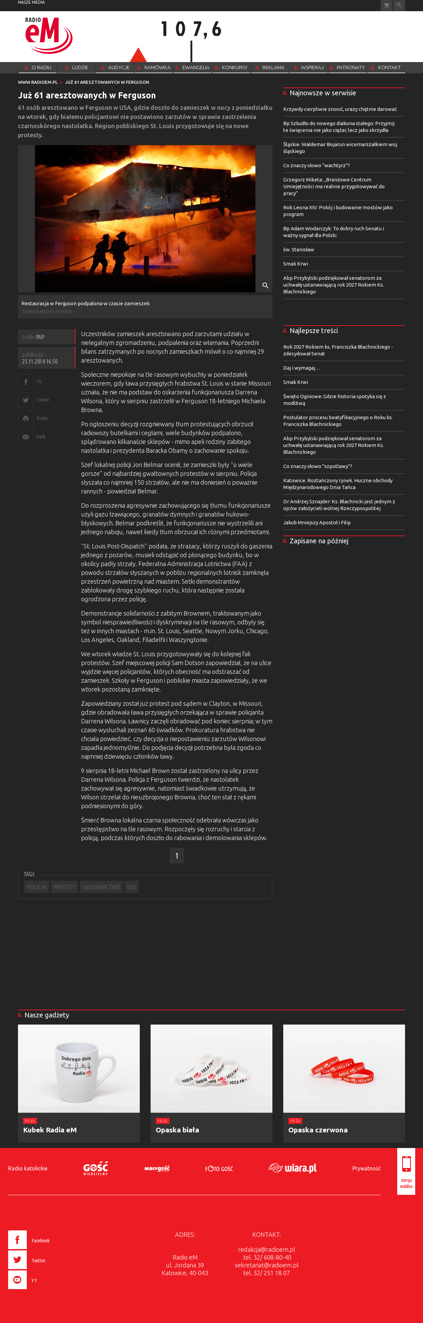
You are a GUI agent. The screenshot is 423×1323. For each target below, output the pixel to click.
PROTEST (64, 886)
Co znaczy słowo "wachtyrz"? (316, 165)
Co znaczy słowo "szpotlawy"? (317, 466)
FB (38, 381)
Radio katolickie (27, 1168)
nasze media (31, 2)
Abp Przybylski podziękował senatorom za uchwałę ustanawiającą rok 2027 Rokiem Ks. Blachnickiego (333, 284)
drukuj (41, 418)
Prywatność (366, 1168)
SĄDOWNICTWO (101, 886)
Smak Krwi (295, 264)
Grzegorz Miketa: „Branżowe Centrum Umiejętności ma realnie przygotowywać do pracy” (334, 186)
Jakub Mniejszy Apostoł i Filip (317, 522)
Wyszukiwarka (399, 5)
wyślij (40, 436)
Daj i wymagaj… (301, 368)
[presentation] (43, 1290)
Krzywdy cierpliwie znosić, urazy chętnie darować (340, 109)
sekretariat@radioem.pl (267, 1265)
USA (131, 886)
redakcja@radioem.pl (266, 1249)
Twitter (43, 400)
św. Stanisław (298, 249)
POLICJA (36, 886)
